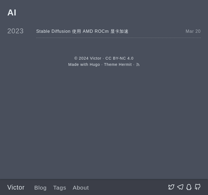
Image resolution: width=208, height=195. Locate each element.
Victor (16, 187)
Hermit (125, 64)
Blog (40, 187)
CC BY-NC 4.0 (119, 58)
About (81, 187)
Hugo (95, 64)
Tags (59, 187)
